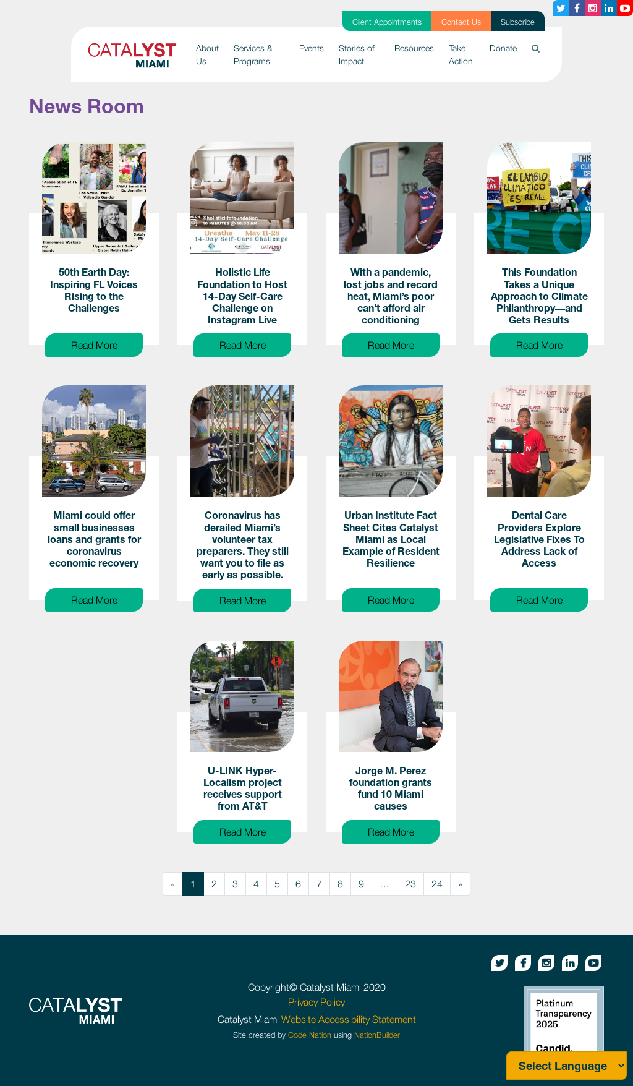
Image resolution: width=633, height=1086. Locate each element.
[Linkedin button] (609, 8)
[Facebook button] (577, 8)
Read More (107, 344)
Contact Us (461, 22)
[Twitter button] (561, 8)
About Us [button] (207, 54)
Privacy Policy (316, 1001)
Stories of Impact (357, 54)
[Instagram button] (593, 8)
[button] (535, 48)
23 (410, 883)
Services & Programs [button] (253, 54)
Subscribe (518, 22)
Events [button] (311, 48)
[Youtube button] (625, 8)
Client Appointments (387, 22)
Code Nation (309, 1035)
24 (437, 883)
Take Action (461, 54)
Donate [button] (503, 48)
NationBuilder (377, 1035)
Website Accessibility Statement (348, 1019)
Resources (414, 48)
